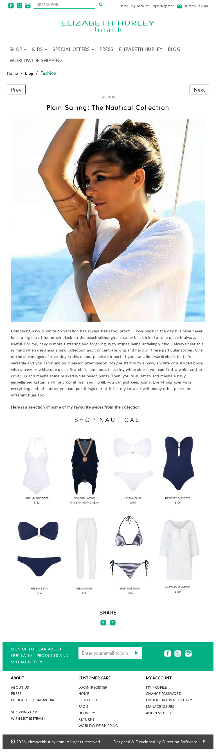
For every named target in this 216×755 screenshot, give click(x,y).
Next (199, 89)
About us (20, 687)
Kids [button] (39, 49)
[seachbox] (64, 4)
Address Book (160, 713)
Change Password (163, 693)
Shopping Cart (25, 712)
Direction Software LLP (183, 741)
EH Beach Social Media (32, 700)
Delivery (86, 713)
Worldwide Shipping (36, 60)
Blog (174, 49)
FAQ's (83, 706)
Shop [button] (18, 49)
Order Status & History (169, 700)
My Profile (156, 687)
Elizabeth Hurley (141, 49)
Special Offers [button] (73, 49)
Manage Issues (160, 706)
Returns (86, 719)
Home (124, 6)
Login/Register (163, 6)
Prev (16, 89)
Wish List (27, 718)
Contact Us (89, 700)
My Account (139, 6)
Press (106, 49)
